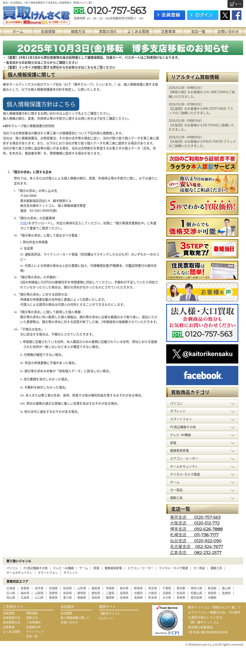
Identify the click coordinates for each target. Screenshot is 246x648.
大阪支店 (195, 523)
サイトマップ (34, 632)
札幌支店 (194, 535)
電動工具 (216, 568)
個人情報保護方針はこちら (41, 104)
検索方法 (78, 31)
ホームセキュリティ (19, 572)
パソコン (12, 568)
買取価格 (32, 613)
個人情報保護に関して (75, 618)
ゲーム (83, 568)
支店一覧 (198, 31)
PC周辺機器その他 (36, 568)
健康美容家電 (113, 568)
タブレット (70, 572)
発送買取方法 (11, 622)
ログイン (202, 15)
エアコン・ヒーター (141, 568)
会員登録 (48, 31)
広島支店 (195, 552)
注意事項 (168, 31)
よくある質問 (138, 31)
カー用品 (199, 568)
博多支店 (196, 529)
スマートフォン (48, 572)
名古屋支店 (196, 546)
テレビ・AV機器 (63, 568)
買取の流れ (108, 31)
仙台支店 (195, 541)
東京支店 (195, 517)
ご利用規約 (33, 622)
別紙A (24, 223)
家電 (96, 568)
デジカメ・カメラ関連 (173, 568)
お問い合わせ (228, 31)
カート (235, 4)
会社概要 (66, 613)
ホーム (17, 31)
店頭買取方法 (11, 618)
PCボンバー (106, 618)
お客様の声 (33, 627)
